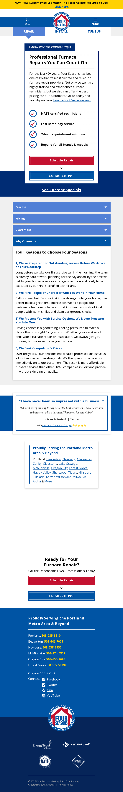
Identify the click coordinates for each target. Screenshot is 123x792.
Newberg (69, 459)
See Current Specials (61, 189)
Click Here (61, 6)
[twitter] (49, 685)
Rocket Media (47, 784)
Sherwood (59, 472)
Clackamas (84, 459)
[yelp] (47, 690)
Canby (37, 464)
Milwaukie (80, 477)
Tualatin (39, 477)
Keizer (50, 477)
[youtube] (51, 695)
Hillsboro (85, 472)
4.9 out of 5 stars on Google (57, 425)
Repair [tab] (29, 31)
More (48, 481)
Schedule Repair (61, 160)
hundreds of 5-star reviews (72, 100)
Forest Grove (78, 468)
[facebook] (51, 679)
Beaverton (53, 459)
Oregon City (59, 468)
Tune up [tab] (94, 31)
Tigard (72, 472)
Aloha (37, 481)
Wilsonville (63, 477)
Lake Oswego (68, 464)
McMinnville (41, 468)
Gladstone (50, 464)
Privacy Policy (66, 784)
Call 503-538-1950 (61, 176)
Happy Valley (42, 472)
